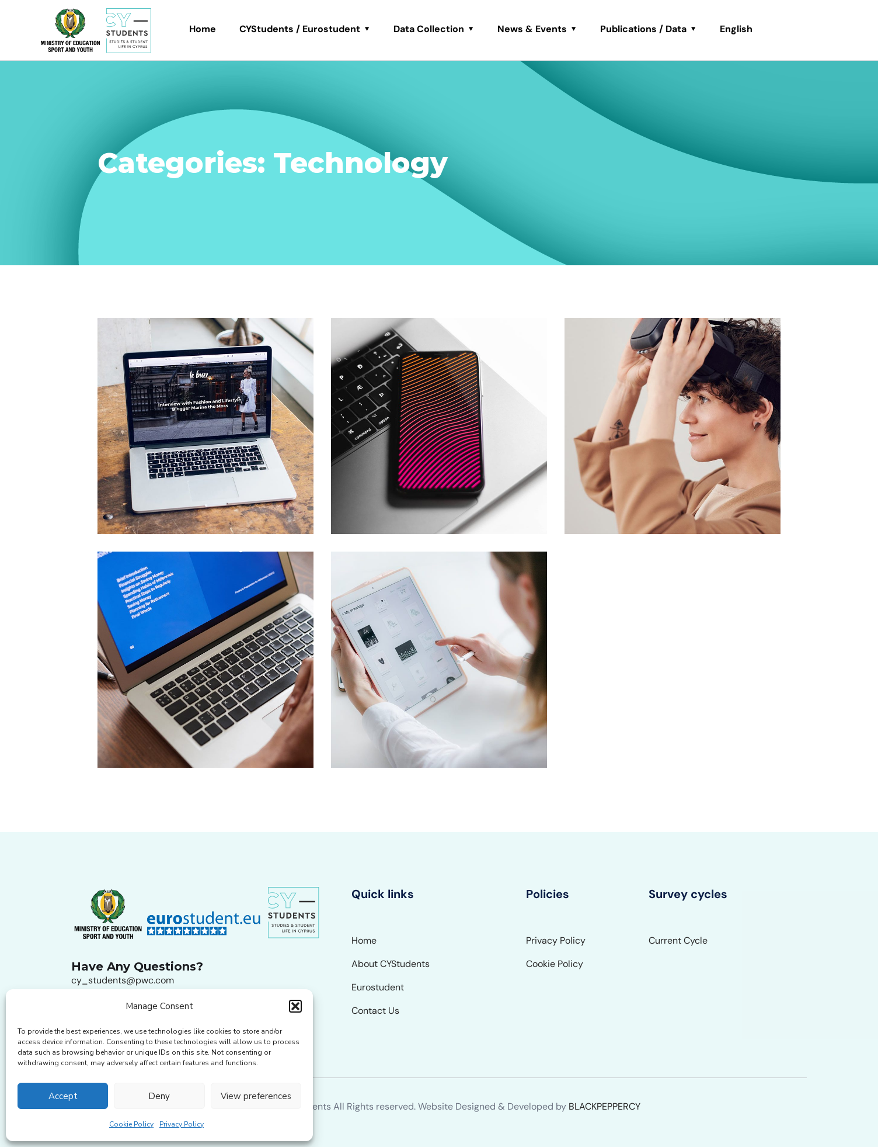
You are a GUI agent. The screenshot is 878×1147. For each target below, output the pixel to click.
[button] (295, 1006)
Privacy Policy (181, 1124)
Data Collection (428, 29)
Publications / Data (643, 29)
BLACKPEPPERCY (604, 1106)
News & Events (532, 29)
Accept (63, 1096)
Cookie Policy (131, 1124)
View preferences (256, 1096)
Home (202, 29)
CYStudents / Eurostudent (299, 29)
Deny (159, 1096)
